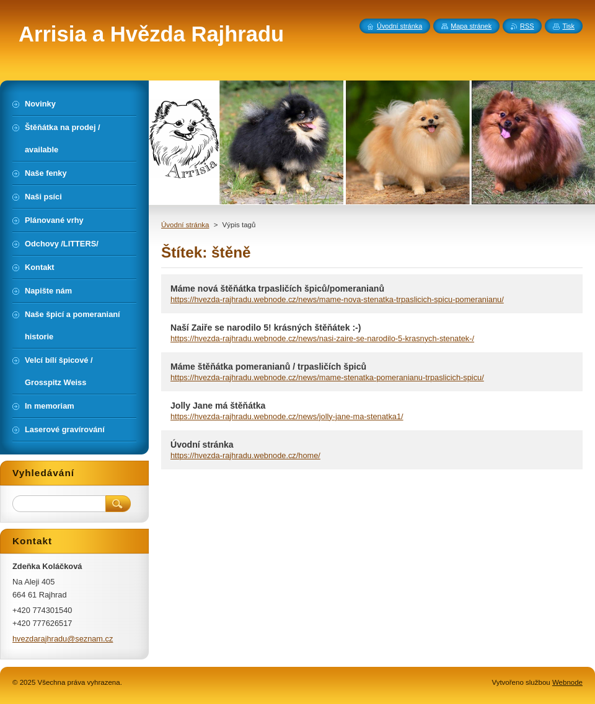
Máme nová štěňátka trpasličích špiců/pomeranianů (277, 288)
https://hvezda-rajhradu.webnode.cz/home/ (245, 455)
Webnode (567, 682)
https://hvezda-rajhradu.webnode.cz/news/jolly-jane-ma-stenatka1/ (286, 416)
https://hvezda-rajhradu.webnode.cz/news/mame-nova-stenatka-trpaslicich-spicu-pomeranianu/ (337, 299)
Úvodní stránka (185, 224)
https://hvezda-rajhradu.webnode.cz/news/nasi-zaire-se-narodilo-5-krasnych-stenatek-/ (322, 338)
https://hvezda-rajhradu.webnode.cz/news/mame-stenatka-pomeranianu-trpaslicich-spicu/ (327, 377)
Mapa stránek (471, 26)
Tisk (568, 26)
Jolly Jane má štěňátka (217, 406)
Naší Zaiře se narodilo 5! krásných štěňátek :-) (265, 327)
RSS (527, 26)
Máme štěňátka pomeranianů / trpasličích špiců (268, 367)
